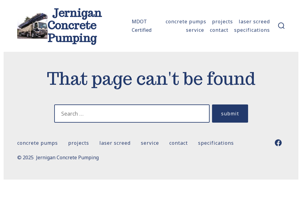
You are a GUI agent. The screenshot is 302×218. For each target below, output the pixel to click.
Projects (222, 21)
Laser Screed (254, 21)
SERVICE (195, 30)
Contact (219, 30)
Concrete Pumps (186, 21)
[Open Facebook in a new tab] (278, 142)
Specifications (252, 30)
